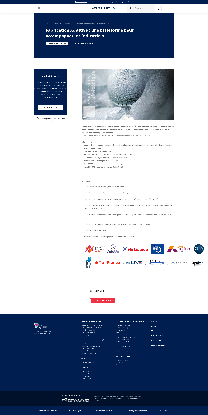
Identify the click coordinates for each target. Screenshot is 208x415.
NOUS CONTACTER (158, 345)
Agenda (49, 24)
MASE (118, 332)
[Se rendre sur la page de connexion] (161, 8)
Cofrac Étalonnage (122, 328)
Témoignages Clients (88, 335)
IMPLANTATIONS (157, 336)
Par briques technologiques (91, 346)
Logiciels (84, 368)
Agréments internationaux (125, 337)
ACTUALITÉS (155, 326)
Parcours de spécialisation (90, 353)
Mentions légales (75, 411)
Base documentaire (88, 362)
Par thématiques (87, 344)
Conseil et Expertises (89, 330)
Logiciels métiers (87, 372)
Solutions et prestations (91, 321)
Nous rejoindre (81, 2)
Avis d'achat (164, 411)
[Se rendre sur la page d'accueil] (104, 8)
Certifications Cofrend (124, 342)
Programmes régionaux (124, 351)
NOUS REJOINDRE (158, 340)
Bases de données (87, 379)
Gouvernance (120, 365)
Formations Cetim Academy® (92, 340)
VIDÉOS (154, 331)
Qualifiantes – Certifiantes (90, 351)
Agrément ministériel (123, 339)
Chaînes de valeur (87, 349)
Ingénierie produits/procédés (92, 325)
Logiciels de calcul (87, 374)
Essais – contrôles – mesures (91, 328)
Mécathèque (86, 358)
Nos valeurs (120, 362)
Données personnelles (103, 411)
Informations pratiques (48, 411)
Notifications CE (121, 335)
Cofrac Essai (120, 330)
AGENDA (154, 322)
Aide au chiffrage (87, 376)
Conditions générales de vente (136, 411)
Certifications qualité (124, 325)
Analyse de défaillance (89, 332)
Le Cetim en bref (122, 360)
